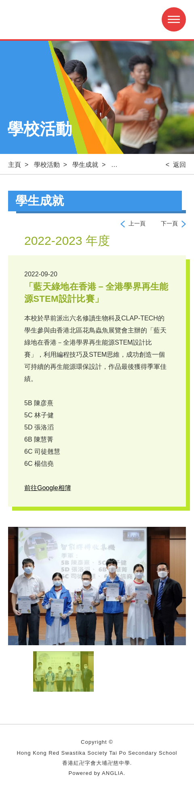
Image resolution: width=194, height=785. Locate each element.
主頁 (14, 164)
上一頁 (137, 223)
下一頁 (169, 223)
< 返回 (176, 164)
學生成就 (85, 164)
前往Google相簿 (47, 487)
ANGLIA (113, 773)
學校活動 (47, 164)
